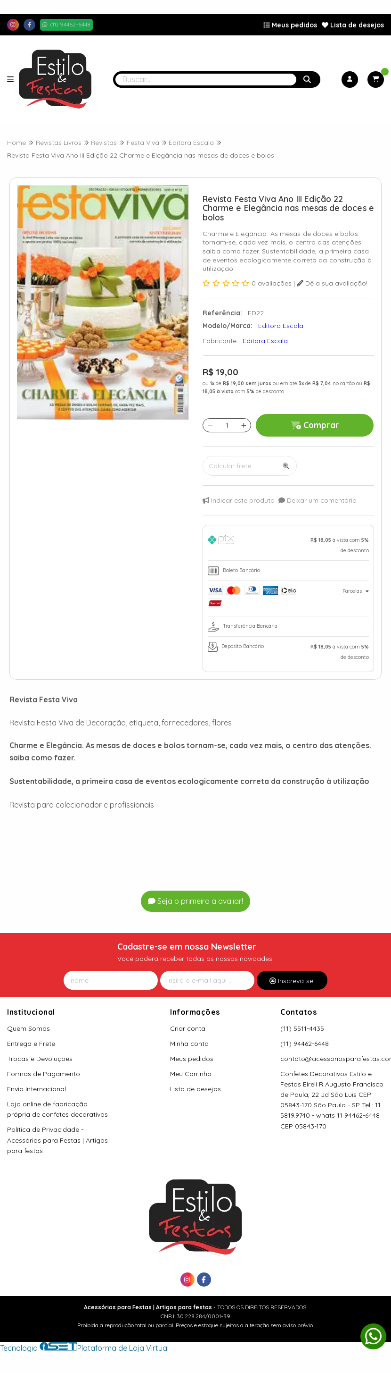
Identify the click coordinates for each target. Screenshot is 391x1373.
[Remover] (210, 425)
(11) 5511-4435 (302, 1028)
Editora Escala (265, 341)
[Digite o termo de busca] (205, 79)
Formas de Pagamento (43, 1074)
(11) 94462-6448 (304, 1043)
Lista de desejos (353, 25)
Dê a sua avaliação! (332, 283)
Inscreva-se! (292, 981)
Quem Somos (28, 1028)
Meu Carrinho (191, 1074)
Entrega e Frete (31, 1043)
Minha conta (189, 1043)
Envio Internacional (36, 1089)
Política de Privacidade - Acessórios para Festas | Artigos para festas (57, 1139)
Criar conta (187, 1028)
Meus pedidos (290, 25)
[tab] (288, 545)
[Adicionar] (243, 425)
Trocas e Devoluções (40, 1058)
